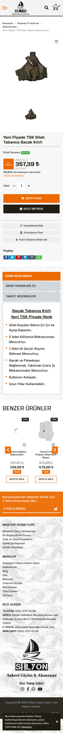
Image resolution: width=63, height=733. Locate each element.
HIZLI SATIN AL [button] (31, 208)
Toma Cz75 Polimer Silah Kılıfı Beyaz (46, 455)
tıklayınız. (26, 727)
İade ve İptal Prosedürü (17, 539)
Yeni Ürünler (10, 587)
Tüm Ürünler (10, 591)
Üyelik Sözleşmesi (14, 543)
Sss (5, 575)
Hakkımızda (10, 567)
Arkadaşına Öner (31, 232)
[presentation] (8, 450)
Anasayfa (8, 23)
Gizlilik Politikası (13, 547)
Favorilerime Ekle (33, 226)
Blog (5, 571)
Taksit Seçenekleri (13, 176)
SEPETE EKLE (17, 479)
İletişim (8, 595)
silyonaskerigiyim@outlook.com (34, 627)
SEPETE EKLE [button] (31, 198)
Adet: (6, 186)
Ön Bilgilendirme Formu (17, 535)
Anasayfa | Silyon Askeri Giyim (21, 563)
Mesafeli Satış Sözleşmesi (19, 531)
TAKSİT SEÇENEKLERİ (21, 296)
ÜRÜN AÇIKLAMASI (18, 276)
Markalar (8, 579)
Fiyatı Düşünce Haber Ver (31, 239)
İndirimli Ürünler (13, 583)
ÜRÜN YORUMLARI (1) (21, 286)
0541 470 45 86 (25, 611)
